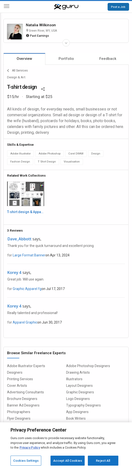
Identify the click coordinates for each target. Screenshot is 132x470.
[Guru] (66, 6)
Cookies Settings (26, 462)
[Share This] (43, 88)
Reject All (103, 462)
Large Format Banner (29, 255)
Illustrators (74, 379)
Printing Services (20, 379)
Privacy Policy (30, 449)
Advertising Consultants (25, 392)
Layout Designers (79, 386)
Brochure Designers (22, 399)
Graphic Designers (80, 392)
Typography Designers (83, 405)
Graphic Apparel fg (27, 289)
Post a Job (118, 7)
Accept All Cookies (67, 462)
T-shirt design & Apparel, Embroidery (25, 212)
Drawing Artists (78, 372)
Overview (24, 58)
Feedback (107, 58)
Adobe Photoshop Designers (88, 366)
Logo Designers (78, 399)
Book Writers (76, 418)
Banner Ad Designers (23, 405)
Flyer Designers (18, 418)
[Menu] (6, 6)
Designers (14, 372)
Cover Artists (17, 386)
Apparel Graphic (25, 322)
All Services (17, 70)
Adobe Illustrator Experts (26, 366)
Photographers (18, 412)
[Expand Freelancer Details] (66, 42)
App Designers (77, 412)
